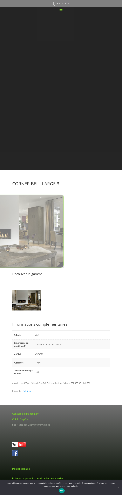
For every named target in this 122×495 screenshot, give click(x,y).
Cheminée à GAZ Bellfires (43, 383)
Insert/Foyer (25, 383)
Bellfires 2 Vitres (62, 383)
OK (61, 491)
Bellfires (27, 391)
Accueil (15, 383)
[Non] (118, 487)
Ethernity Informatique (39, 424)
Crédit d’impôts (20, 419)
